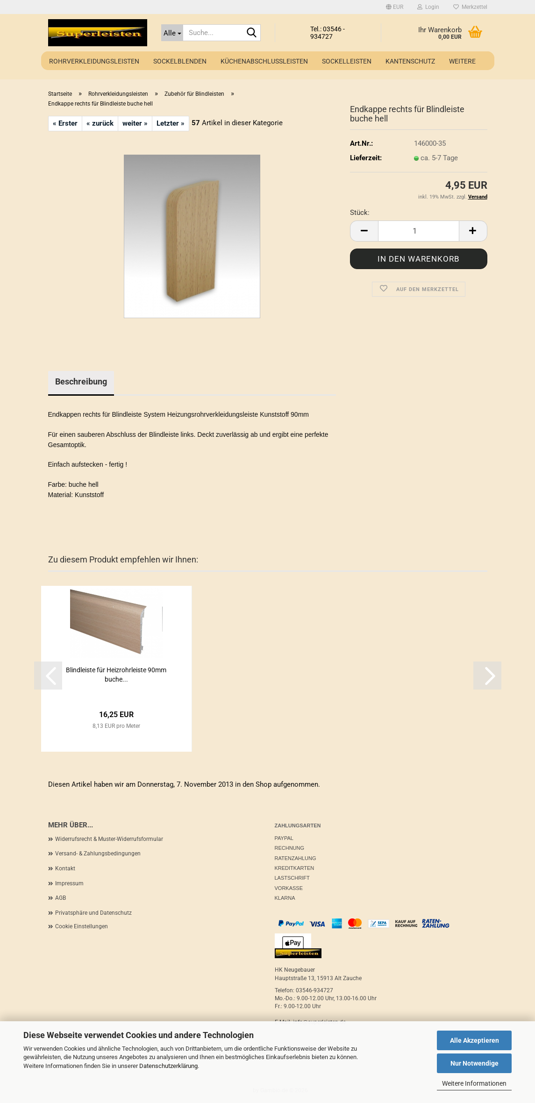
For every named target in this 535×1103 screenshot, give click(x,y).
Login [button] (428, 7)
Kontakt (65, 868)
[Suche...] (172, 32)
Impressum (69, 883)
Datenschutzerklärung (168, 1065)
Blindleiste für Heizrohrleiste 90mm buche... (116, 674)
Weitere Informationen (474, 1083)
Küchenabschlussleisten (264, 61)
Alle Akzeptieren (474, 1040)
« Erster (65, 123)
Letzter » (171, 123)
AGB (60, 898)
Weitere (462, 61)
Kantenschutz (410, 61)
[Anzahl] (418, 231)
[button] (394, 7)
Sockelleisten (346, 61)
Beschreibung (81, 381)
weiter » (135, 123)
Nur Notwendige (474, 1063)
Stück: (360, 212)
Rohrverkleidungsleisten (94, 61)
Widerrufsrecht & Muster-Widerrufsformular (109, 839)
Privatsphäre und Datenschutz (93, 913)
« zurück (100, 123)
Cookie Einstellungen (81, 926)
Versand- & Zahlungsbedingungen (98, 853)
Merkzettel (470, 7)
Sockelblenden (180, 61)
